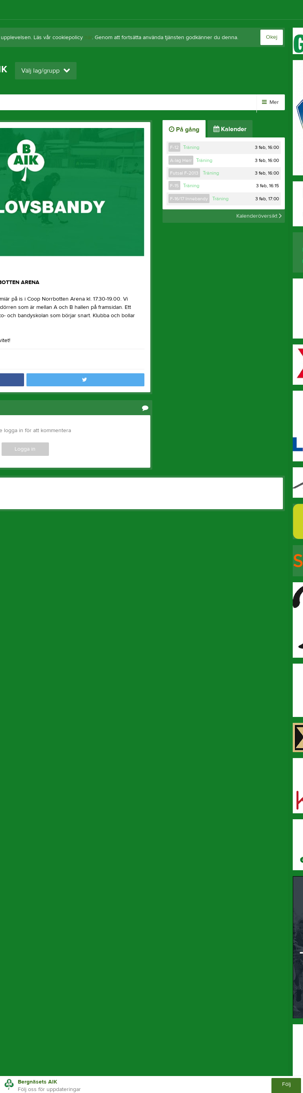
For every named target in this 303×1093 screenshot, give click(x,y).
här (88, 37)
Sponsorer (146, 102)
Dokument (100, 102)
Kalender (57, 102)
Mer (270, 102)
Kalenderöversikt (259, 216)
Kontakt (187, 102)
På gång (184, 130)
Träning (191, 147)
